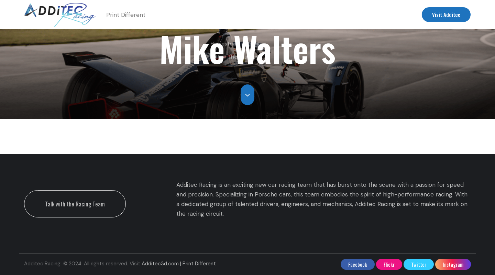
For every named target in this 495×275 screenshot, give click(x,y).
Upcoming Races (239, 14)
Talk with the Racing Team (75, 204)
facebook (357, 264)
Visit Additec (446, 14)
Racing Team (295, 14)
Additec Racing (343, 14)
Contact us (390, 14)
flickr (389, 264)
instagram (453, 264)
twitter (418, 264)
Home (197, 14)
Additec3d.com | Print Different (179, 263)
